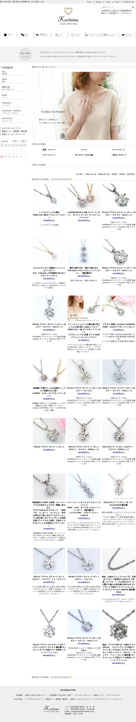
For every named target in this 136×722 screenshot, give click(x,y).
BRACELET (13, 119)
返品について (99, 695)
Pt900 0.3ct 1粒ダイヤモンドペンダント (49, 215)
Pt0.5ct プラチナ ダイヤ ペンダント (49, 447)
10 (65, 179)
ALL (13, 72)
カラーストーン (49, 155)
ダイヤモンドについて (11, 128)
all (46, 67)
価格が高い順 (104, 174)
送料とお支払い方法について (36, 695)
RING (13, 96)
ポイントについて (113, 695)
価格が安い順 (91, 174)
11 (67, 179)
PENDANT (13, 104)
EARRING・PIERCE (13, 112)
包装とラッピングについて (13, 134)
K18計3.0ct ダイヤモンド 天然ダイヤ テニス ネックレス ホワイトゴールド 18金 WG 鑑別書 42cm (118, 584)
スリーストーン (118, 150)
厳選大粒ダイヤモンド (8, 88)
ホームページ (118, 699)
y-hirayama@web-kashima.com (82, 711)
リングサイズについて (101, 699)
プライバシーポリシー (83, 695)
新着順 (114, 174)
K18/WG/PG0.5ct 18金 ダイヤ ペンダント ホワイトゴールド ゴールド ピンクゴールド (84, 215)
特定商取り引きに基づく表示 (60, 695)
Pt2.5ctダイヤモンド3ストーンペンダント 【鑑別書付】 (84, 270)
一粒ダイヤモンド (118, 155)
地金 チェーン (49, 150)
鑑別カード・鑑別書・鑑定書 (14, 131)
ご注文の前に (18, 699)
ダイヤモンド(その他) (84, 155)
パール (84, 150)
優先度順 (130, 174)
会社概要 (19, 695)
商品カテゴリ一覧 (38, 67)
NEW (13, 80)
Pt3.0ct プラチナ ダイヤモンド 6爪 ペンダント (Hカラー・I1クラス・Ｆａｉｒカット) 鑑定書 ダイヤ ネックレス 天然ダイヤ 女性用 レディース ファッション (118, 652)
